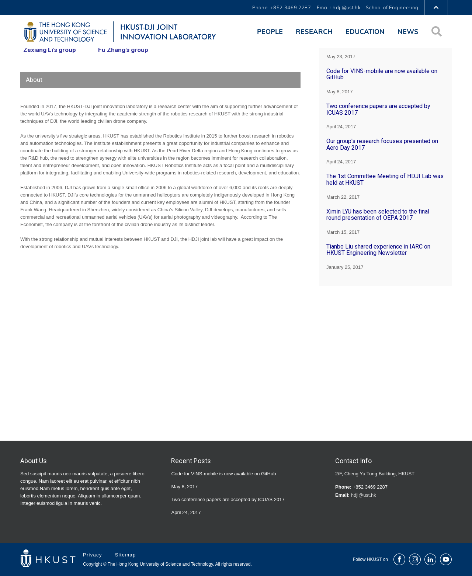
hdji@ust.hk (363, 495)
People (270, 31)
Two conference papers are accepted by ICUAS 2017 (378, 109)
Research (314, 31)
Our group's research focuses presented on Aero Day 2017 (382, 144)
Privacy (93, 555)
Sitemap (125, 555)
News (408, 31)
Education (365, 31)
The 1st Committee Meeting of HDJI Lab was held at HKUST (385, 179)
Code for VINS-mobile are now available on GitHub (381, 74)
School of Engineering (392, 7)
